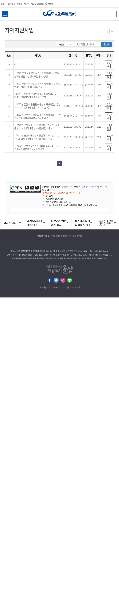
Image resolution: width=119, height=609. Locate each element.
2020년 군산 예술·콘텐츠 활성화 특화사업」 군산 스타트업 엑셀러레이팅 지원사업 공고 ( (37, 95)
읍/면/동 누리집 (34, 223)
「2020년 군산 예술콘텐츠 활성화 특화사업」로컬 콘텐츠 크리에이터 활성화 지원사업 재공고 (37, 126)
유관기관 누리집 (82, 223)
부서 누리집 (10, 223)
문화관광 (11, 3)
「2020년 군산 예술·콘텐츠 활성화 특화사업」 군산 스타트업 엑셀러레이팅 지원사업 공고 (37, 116)
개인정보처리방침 (43, 235)
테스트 (17, 64)
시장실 (19, 3)
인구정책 (49, 3)
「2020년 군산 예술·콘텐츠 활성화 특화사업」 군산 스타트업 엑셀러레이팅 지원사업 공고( (37, 106)
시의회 (26, 3)
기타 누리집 (105, 223)
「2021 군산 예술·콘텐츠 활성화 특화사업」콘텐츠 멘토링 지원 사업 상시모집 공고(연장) (37, 75)
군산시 (3, 3)
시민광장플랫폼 (37, 3)
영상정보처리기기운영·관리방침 (71, 235)
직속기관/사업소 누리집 (58, 223)
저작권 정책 (55, 235)
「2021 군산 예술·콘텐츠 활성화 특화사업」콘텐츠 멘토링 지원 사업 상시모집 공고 (37, 85)
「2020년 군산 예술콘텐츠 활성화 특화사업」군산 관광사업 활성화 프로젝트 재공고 (37, 147)
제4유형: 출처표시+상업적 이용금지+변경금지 (61, 192)
